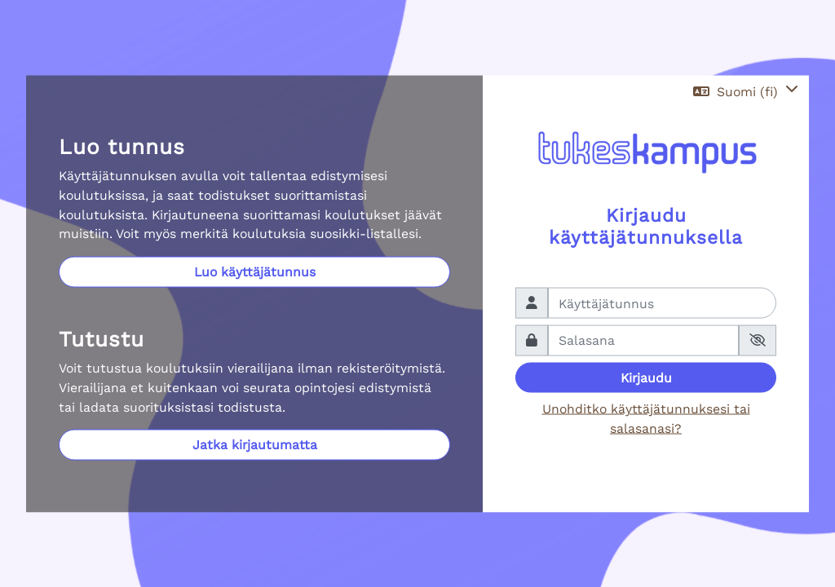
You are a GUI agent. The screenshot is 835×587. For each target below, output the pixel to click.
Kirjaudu (646, 377)
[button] (746, 92)
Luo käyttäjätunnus (255, 272)
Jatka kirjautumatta (254, 444)
